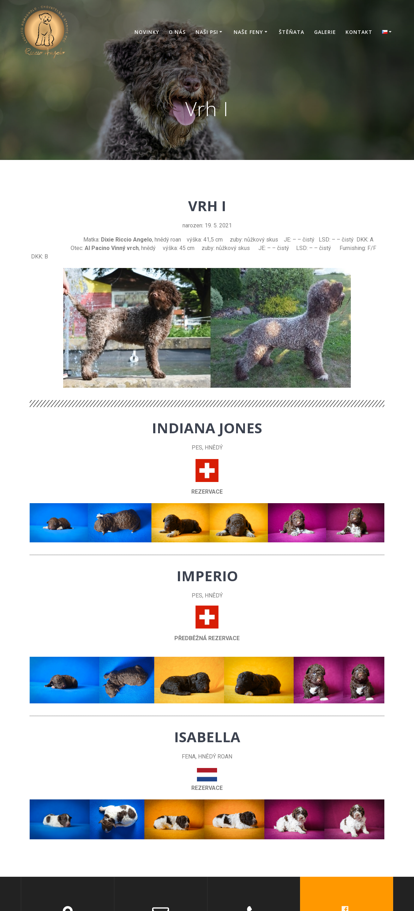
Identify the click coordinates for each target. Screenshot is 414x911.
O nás (177, 32)
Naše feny (248, 32)
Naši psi (207, 32)
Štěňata (291, 32)
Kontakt (359, 32)
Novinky (146, 32)
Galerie (325, 32)
